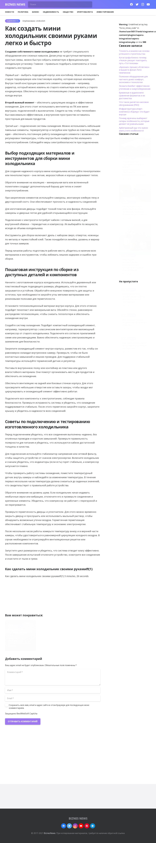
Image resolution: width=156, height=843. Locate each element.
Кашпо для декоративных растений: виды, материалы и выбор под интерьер (133, 264)
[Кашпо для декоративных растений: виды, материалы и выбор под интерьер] (135, 239)
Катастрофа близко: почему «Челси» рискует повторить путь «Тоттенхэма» (133, 60)
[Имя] (52, 690)
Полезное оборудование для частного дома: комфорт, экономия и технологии (133, 79)
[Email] (52, 698)
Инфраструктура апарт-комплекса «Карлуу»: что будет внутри (134, 111)
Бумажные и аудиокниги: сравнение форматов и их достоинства (132, 95)
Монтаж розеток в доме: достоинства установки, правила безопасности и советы (135, 210)
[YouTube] (148, 4)
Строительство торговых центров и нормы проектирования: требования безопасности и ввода (19, 637)
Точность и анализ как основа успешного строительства (134, 52)
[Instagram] (142, 4)
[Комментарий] (52, 677)
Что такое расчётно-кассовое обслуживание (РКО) (134, 103)
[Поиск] (60, 4)
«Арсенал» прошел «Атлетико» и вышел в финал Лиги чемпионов (134, 70)
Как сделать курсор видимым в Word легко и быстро (135, 322)
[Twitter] (137, 4)
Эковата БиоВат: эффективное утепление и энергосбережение (134, 87)
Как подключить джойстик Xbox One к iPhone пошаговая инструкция (134, 297)
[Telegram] (92, 825)
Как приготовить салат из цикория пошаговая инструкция (135, 346)
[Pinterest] (86, 825)
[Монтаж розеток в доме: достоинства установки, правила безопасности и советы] (135, 193)
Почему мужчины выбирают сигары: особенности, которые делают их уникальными (134, 121)
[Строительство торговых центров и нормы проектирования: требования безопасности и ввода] (135, 147)
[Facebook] (131, 4)
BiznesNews (49, 833)
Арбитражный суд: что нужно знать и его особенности (133, 129)
